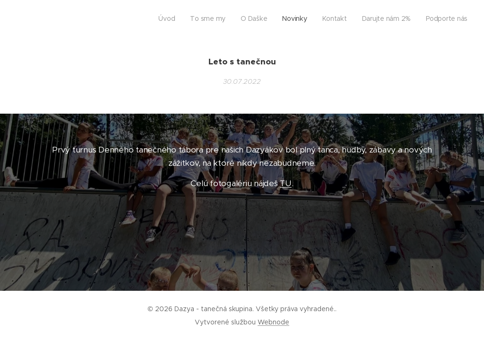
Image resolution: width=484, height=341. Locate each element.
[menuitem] (379, 19)
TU (285, 183)
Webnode (273, 322)
